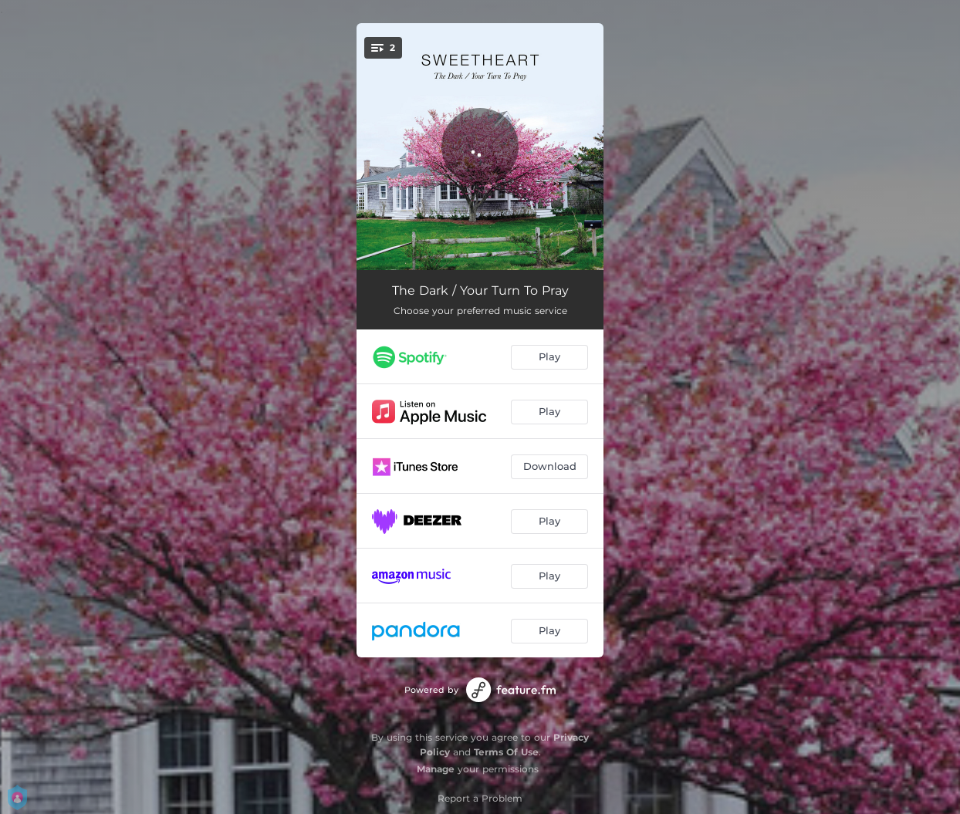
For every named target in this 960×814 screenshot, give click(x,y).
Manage (436, 769)
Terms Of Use (506, 752)
